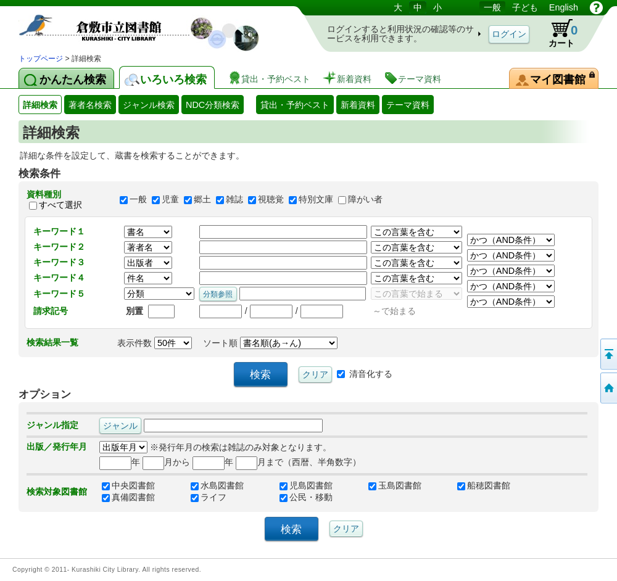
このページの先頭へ (607, 354)
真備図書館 (128, 497)
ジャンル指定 (52, 425)
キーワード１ (59, 231)
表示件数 (154, 343)
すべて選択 (60, 205)
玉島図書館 (394, 485)
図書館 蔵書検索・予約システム (148, 26)
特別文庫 (316, 200)
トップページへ (607, 388)
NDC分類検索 (212, 105)
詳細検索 (40, 105)
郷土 (202, 200)
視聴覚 (271, 200)
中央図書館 (128, 485)
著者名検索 (90, 105)
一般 (138, 200)
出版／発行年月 (57, 446)
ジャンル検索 (149, 105)
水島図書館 (217, 485)
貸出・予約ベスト (294, 105)
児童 (170, 200)
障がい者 (365, 200)
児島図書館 (306, 485)
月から (166, 462)
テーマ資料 (407, 105)
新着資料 (358, 105)
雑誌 (234, 200)
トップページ (41, 58)
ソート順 (270, 343)
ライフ (208, 497)
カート (557, 33)
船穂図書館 (483, 485)
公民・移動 (306, 497)
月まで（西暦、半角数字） (298, 462)
